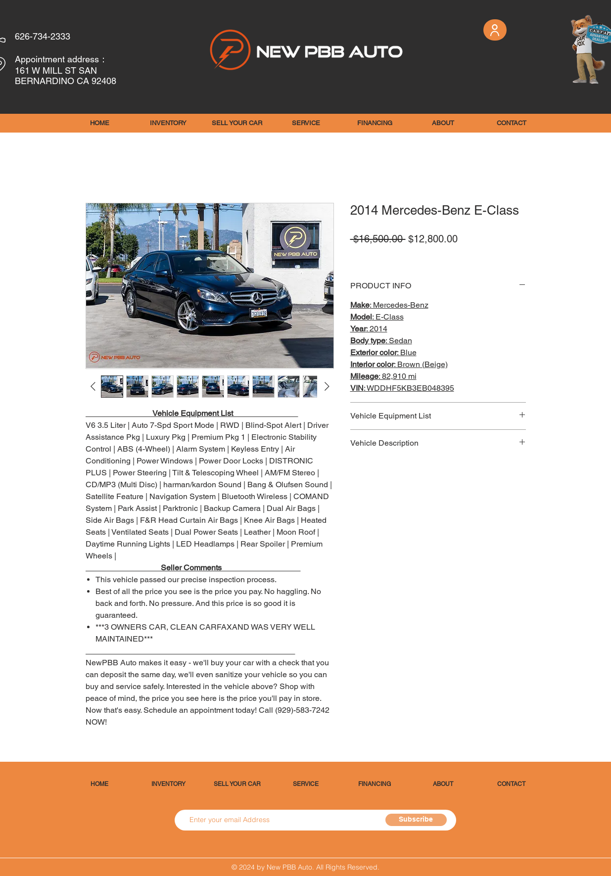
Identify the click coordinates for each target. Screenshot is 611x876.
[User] (495, 30)
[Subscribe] (416, 820)
